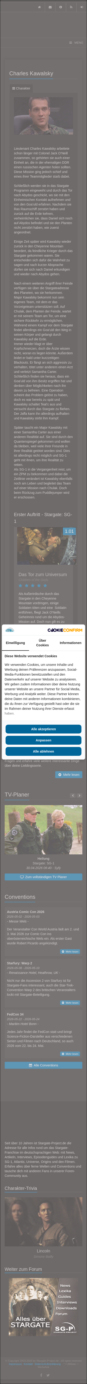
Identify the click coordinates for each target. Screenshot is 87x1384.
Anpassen (43, 740)
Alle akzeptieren (43, 729)
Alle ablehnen (43, 751)
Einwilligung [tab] (15, 643)
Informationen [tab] (70, 643)
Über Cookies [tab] (42, 643)
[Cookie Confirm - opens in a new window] (65, 629)
